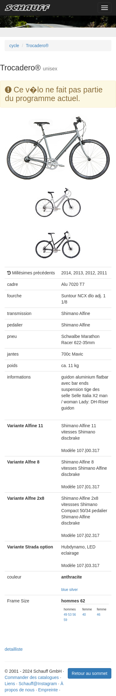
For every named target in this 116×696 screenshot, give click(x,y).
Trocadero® (37, 45)
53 (69, 614)
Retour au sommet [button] (89, 673)
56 (74, 614)
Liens (10, 683)
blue (64, 589)
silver (73, 589)
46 (98, 614)
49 (65, 614)
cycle (14, 45)
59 (65, 620)
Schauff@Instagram (38, 683)
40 (84, 614)
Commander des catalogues (32, 677)
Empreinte (48, 689)
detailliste (14, 649)
